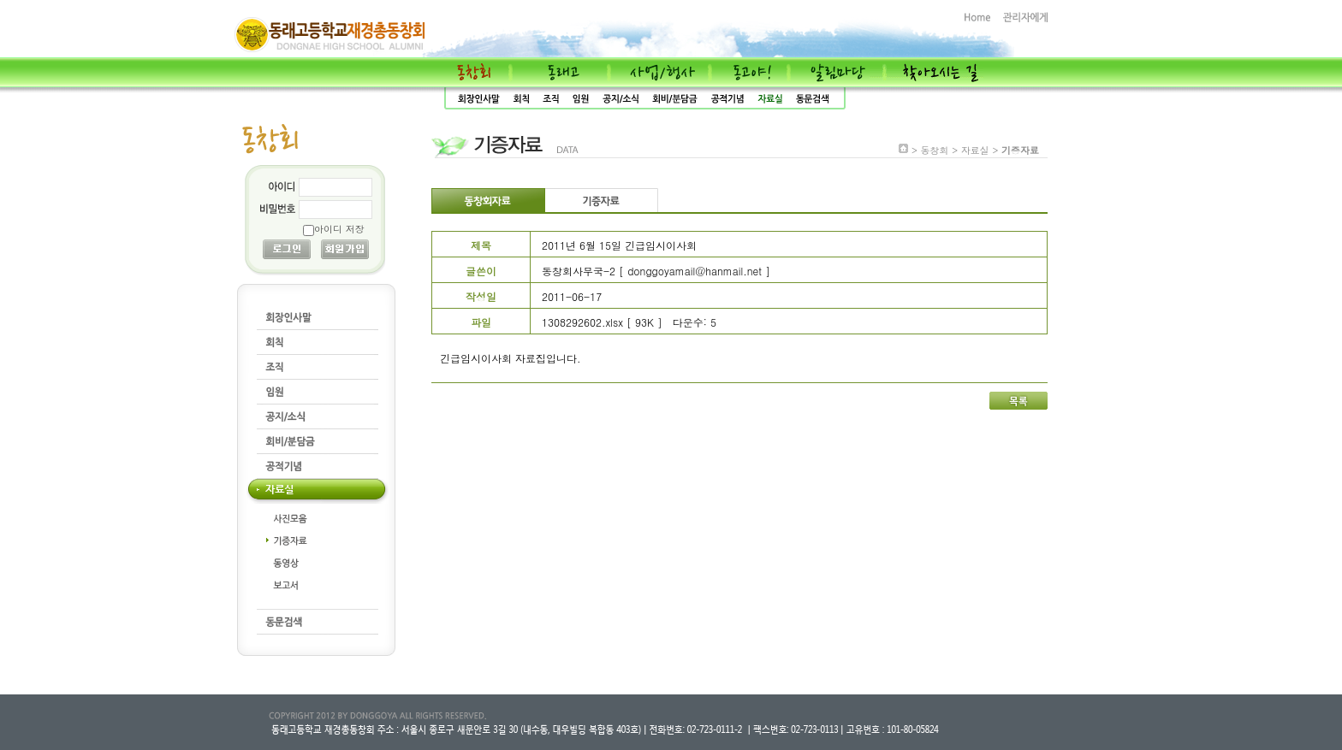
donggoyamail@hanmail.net (694, 270)
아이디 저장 (339, 228)
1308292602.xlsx (582, 322)
